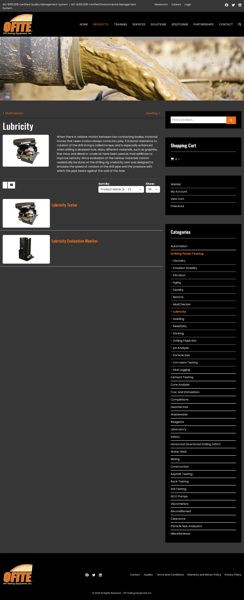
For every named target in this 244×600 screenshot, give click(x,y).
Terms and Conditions (170, 574)
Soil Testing (178, 489)
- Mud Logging (180, 370)
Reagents (177, 422)
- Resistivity (179, 326)
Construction (180, 467)
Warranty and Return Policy (204, 574)
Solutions (158, 24)
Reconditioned (181, 511)
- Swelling (177, 319)
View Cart (177, 199)
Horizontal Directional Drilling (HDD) (196, 444)
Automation (179, 246)
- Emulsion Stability (184, 268)
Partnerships (203, 24)
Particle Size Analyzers (186, 526)
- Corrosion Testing (184, 362)
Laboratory (178, 429)
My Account (179, 192)
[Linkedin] (239, 5)
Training (120, 24)
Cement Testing (182, 377)
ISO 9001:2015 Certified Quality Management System (35, 4)
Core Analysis (180, 385)
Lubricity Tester (64, 205)
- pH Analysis (180, 348)
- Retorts (177, 297)
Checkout (177, 206)
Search (238, 24)
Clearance (178, 519)
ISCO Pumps (179, 496)
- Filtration (178, 275)
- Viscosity (178, 261)
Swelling (151, 113)
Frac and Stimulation (185, 392)
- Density (177, 290)
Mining (175, 459)
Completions (180, 400)
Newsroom (161, 4)
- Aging (176, 282)
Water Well (178, 452)
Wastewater (179, 414)
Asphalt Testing (182, 474)
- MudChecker (181, 304)
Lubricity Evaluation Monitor (75, 241)
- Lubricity (178, 312)
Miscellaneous (180, 534)
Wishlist (176, 184)
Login (188, 4)
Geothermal (179, 407)
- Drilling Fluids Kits (183, 341)
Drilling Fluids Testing (187, 254)
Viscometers (179, 504)
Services (138, 24)
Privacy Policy (233, 574)
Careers (176, 4)
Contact (226, 24)
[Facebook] (226, 5)
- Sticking (177, 333)
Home (84, 24)
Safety (175, 437)
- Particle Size (180, 355)
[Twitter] (233, 5)
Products (101, 24)
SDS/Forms (180, 24)
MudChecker (14, 113)
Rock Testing (180, 481)
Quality (148, 574)
